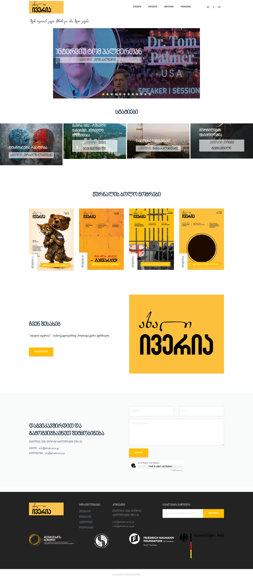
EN (219, 7)
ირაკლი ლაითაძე (38, 155)
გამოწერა (213, 513)
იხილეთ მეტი (41, 352)
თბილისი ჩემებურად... (154, 141)
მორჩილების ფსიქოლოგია (210, 132)
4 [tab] (116, 94)
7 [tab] (129, 94)
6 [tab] (124, 94)
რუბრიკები (186, 7)
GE (208, 7)
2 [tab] (107, 94)
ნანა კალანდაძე (165, 148)
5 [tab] (120, 94)
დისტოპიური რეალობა (28, 148)
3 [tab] (112, 94)
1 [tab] (103, 94)
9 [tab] (137, 94)
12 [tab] (150, 94)
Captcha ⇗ (177, 470)
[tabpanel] (126, 63)
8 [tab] (133, 94)
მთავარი (137, 7)
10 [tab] (141, 94)
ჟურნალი (152, 7)
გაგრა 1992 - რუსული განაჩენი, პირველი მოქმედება (89, 131)
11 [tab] (145, 94)
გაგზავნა (138, 452)
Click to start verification (160, 466)
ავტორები (169, 7)
